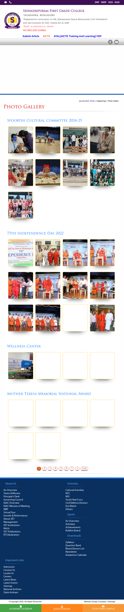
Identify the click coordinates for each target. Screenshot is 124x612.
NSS (68, 496)
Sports (71, 514)
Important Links (14, 560)
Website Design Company (95, 601)
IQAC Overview (11, 503)
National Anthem (13, 589)
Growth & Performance (15, 515)
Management (11, 522)
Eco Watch (71, 506)
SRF (97, 2)
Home (92, 101)
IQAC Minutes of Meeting (17, 506)
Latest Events (11, 582)
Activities (72, 483)
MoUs (7, 528)
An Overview (10, 490)
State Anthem (11, 592)
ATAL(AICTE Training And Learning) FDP (77, 36)
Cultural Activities (75, 490)
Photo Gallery (113, 101)
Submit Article (31, 36)
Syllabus (70, 542)
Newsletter (71, 551)
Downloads (74, 535)
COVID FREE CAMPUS (103, 607)
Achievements (73, 527)
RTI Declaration (11, 534)
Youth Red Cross (74, 499)
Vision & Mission (12, 493)
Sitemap (8, 586)
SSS (110, 2)
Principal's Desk (12, 496)
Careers (7, 576)
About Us (10, 483)
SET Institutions (12, 525)
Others (69, 509)
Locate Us (9, 573)
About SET (9, 518)
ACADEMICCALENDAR (20, 607)
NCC (68, 493)
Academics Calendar (76, 555)
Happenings (101, 101)
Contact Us (9, 570)
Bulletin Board (73, 530)
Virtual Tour (10, 512)
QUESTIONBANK (62, 607)
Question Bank (73, 545)
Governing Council (13, 499)
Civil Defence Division (77, 503)
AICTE (46, 36)
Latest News (10, 579)
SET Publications (12, 531)
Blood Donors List (75, 548)
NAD (117, 2)
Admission (9, 567)
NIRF (103, 2)
